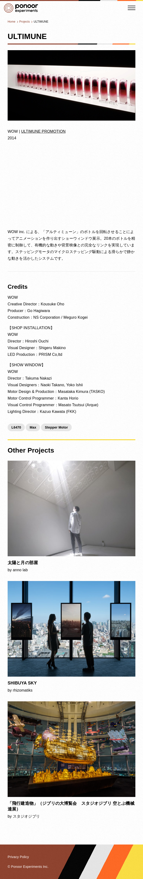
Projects (24, 21)
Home (11, 21)
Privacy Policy (18, 857)
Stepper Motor (56, 427)
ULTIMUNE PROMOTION (43, 131)
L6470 (16, 427)
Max (33, 427)
